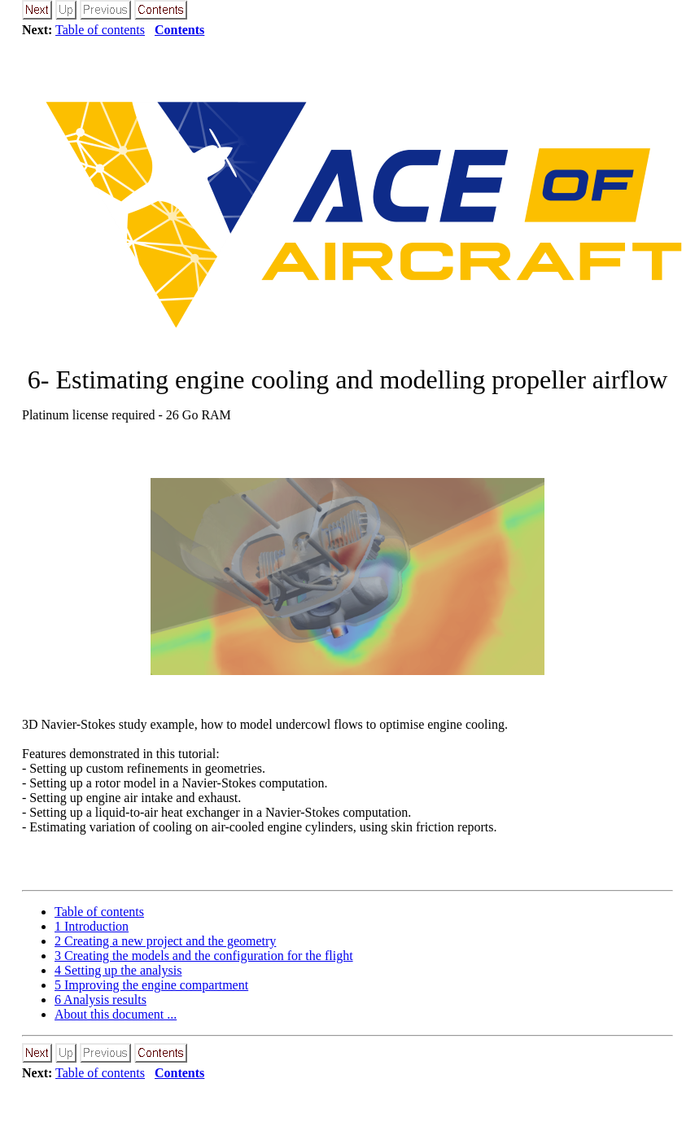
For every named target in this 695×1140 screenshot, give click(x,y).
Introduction (92, 926)
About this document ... (116, 1014)
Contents (179, 30)
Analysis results (100, 999)
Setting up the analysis (118, 970)
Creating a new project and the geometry (165, 941)
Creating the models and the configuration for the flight (204, 955)
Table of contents (100, 30)
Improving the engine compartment (151, 985)
